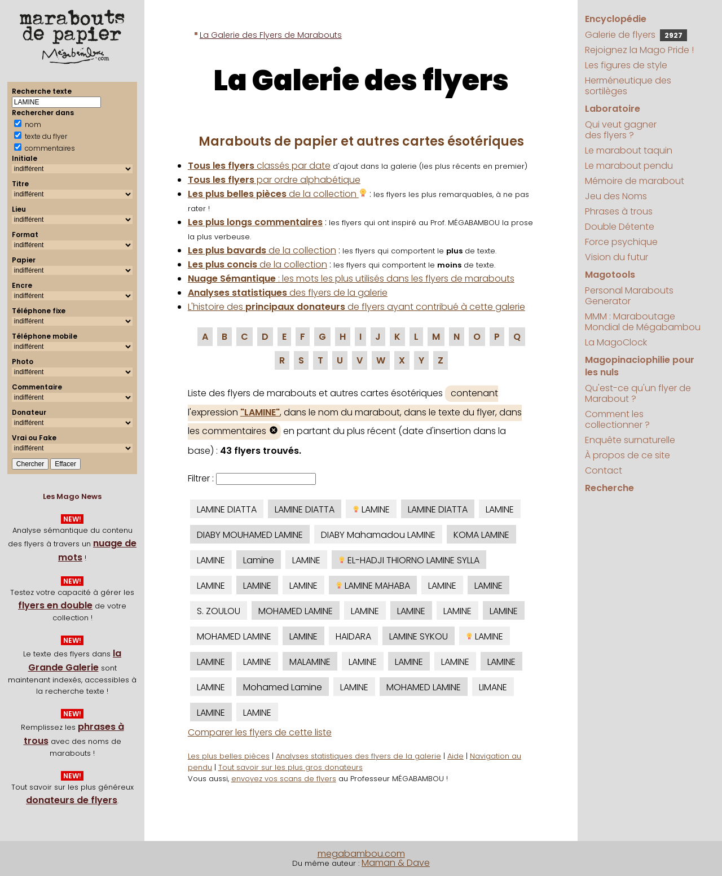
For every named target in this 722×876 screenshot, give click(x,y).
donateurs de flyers (71, 800)
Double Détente (619, 226)
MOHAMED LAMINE (295, 611)
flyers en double (55, 605)
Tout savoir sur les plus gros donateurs (290, 767)
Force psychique (621, 241)
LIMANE (493, 687)
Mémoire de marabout (634, 180)
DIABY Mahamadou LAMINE (378, 534)
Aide (455, 756)
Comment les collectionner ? (617, 419)
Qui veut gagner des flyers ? (621, 130)
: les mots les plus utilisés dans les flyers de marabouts (351, 278)
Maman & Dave (396, 862)
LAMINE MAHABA (373, 585)
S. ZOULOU (218, 611)
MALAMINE (310, 661)
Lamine (258, 560)
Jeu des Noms (616, 196)
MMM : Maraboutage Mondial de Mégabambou (643, 322)
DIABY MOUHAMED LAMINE (250, 534)
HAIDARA (353, 636)
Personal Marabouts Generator (629, 296)
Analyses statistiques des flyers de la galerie (358, 756)
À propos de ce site (627, 455)
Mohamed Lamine (282, 687)
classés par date (259, 165)
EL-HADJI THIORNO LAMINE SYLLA (408, 560)
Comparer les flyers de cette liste (260, 732)
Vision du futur (616, 257)
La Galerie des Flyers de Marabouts (271, 35)
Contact (603, 470)
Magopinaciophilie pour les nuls (639, 366)
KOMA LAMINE (481, 534)
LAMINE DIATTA (227, 509)
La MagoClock (616, 342)
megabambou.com (361, 853)
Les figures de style (626, 65)
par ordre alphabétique (274, 179)
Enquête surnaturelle (630, 439)
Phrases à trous (619, 211)
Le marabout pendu (629, 165)
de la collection (277, 193)
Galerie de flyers (636, 34)
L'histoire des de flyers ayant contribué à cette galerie (356, 306)
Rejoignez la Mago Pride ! (639, 49)
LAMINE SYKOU (418, 636)
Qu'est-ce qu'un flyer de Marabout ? (638, 393)
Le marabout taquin (628, 150)
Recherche (609, 487)
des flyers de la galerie (288, 292)
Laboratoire (612, 108)
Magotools (610, 274)
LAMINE (371, 509)
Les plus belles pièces (229, 756)
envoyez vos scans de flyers (283, 778)
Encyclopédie (615, 18)
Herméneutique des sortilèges (628, 86)
